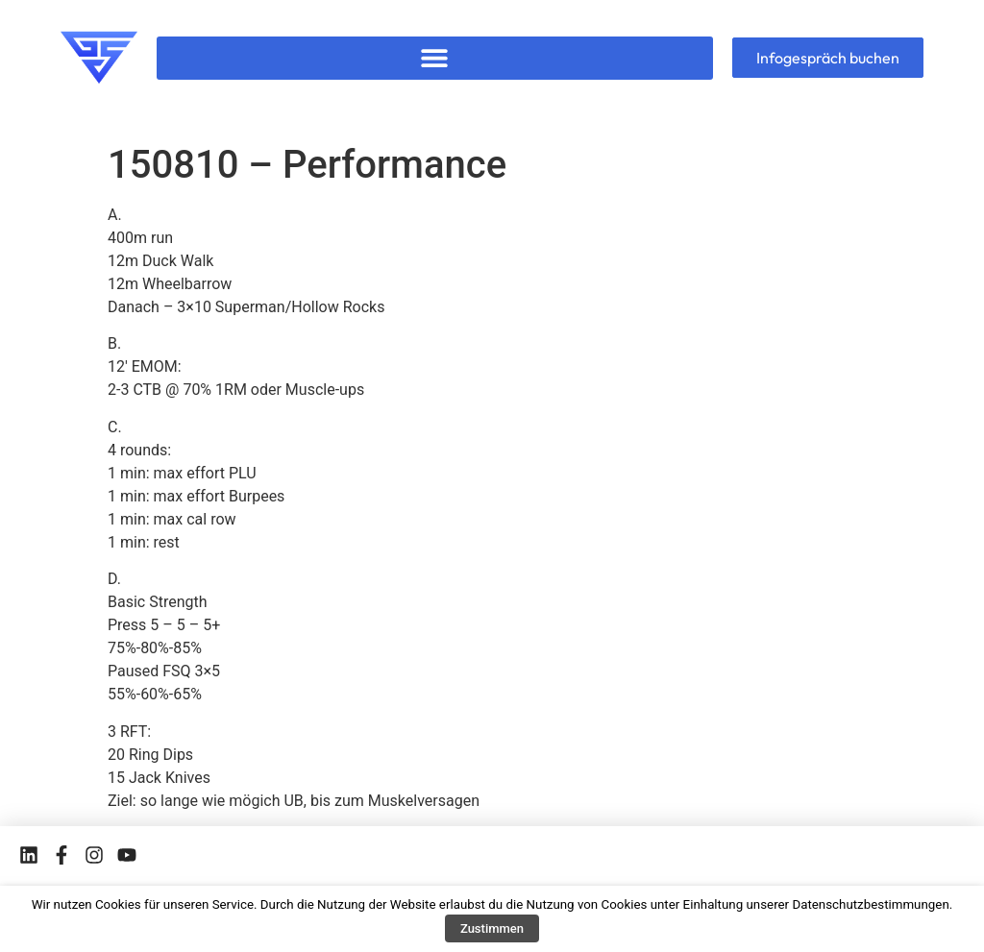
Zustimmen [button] (492, 928)
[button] (434, 58)
